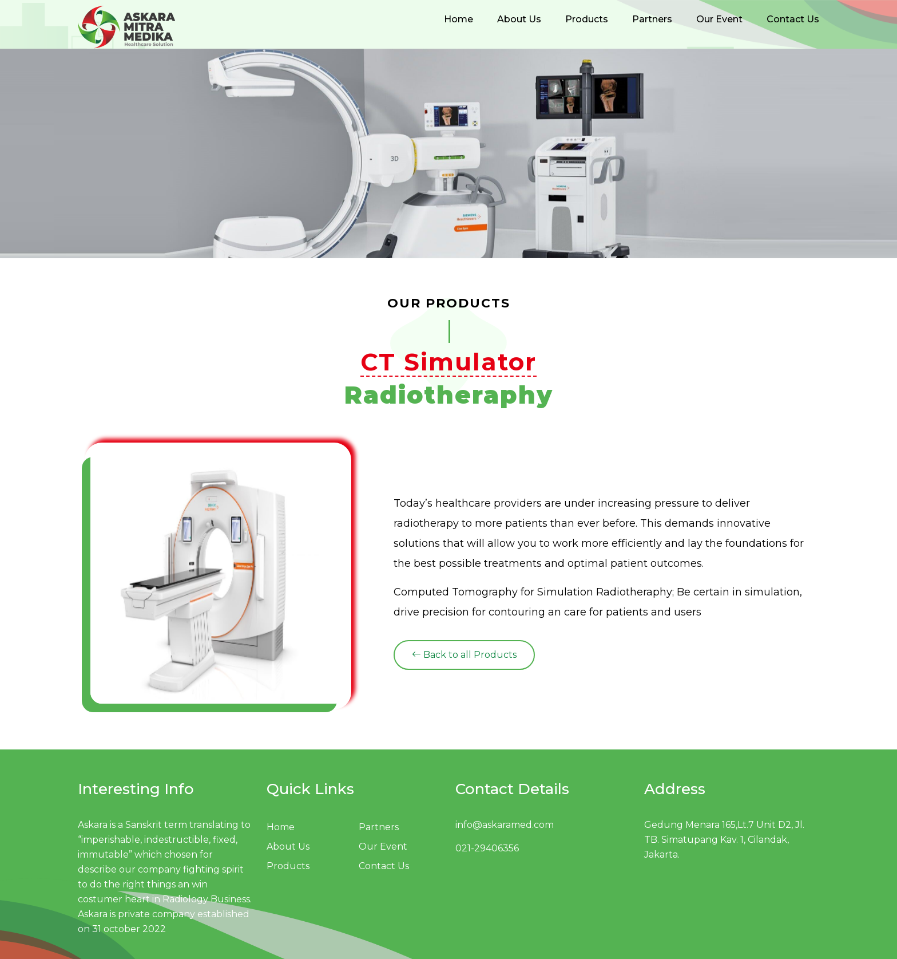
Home (458, 19)
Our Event (719, 19)
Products (586, 19)
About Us (519, 19)
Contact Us (793, 19)
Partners (652, 19)
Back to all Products (464, 654)
